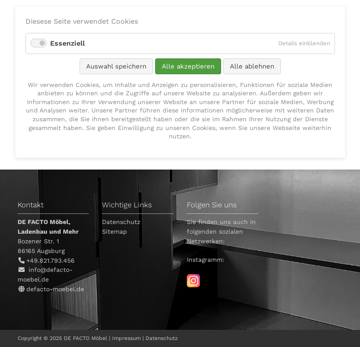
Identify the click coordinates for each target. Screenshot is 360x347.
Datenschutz (121, 221)
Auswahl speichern (116, 66)
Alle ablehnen (252, 66)
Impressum (126, 338)
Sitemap (114, 231)
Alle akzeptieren (188, 66)
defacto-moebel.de (55, 289)
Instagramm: (205, 259)
